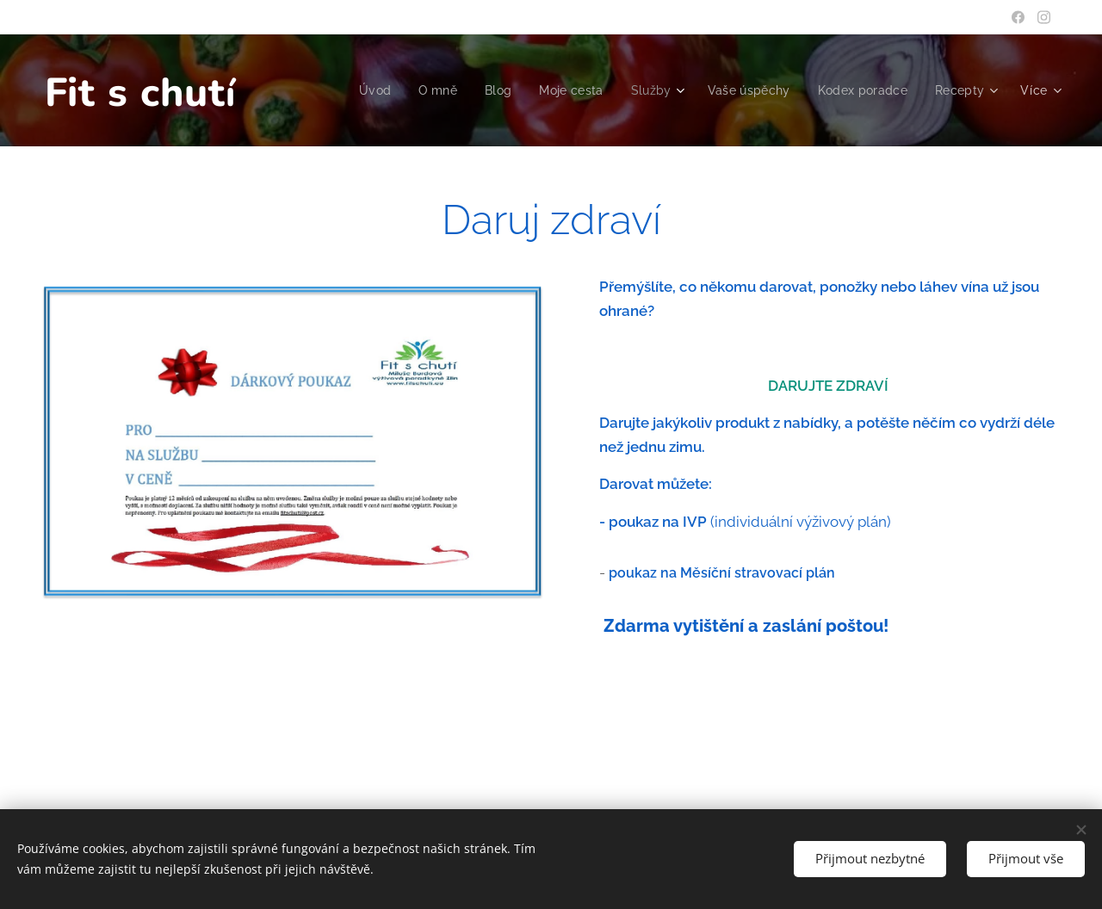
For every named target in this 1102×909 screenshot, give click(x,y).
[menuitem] (361, 90)
